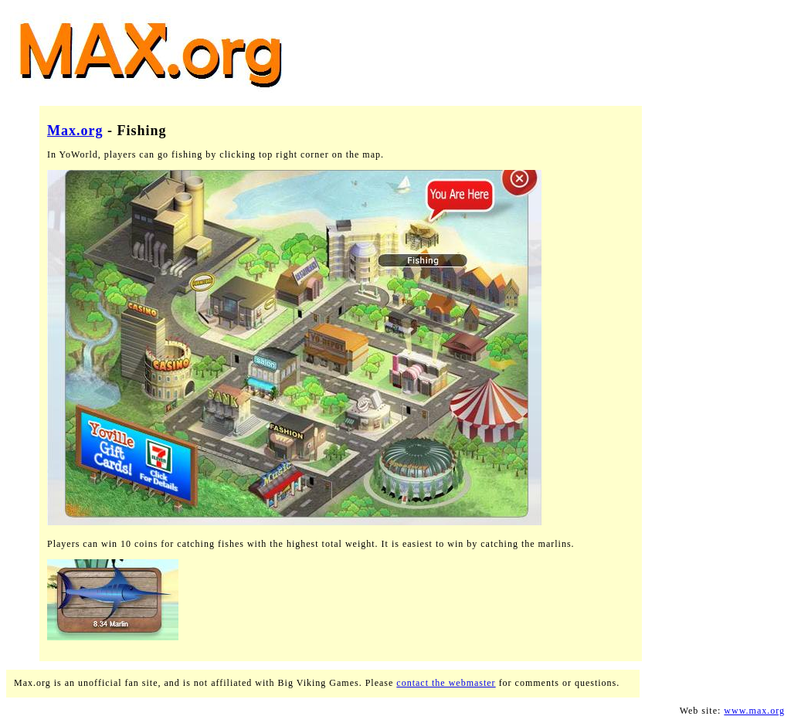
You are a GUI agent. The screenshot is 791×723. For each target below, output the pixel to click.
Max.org (75, 130)
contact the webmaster (445, 682)
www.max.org (754, 710)
